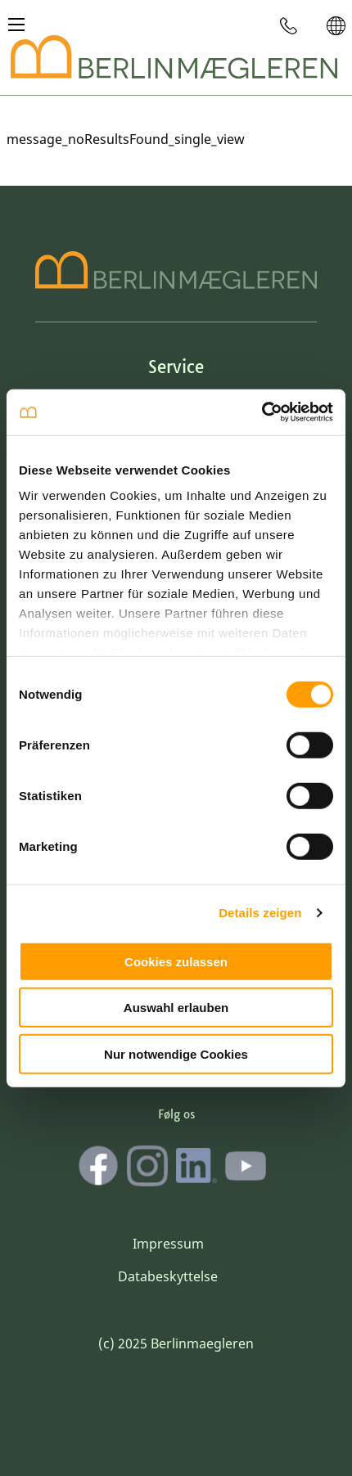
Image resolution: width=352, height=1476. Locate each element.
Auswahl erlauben (176, 1008)
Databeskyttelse (168, 1276)
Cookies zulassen (176, 961)
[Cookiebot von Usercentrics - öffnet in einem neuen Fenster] (261, 412)
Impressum (168, 1244)
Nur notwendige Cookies (176, 1053)
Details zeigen (260, 913)
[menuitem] (289, 25)
